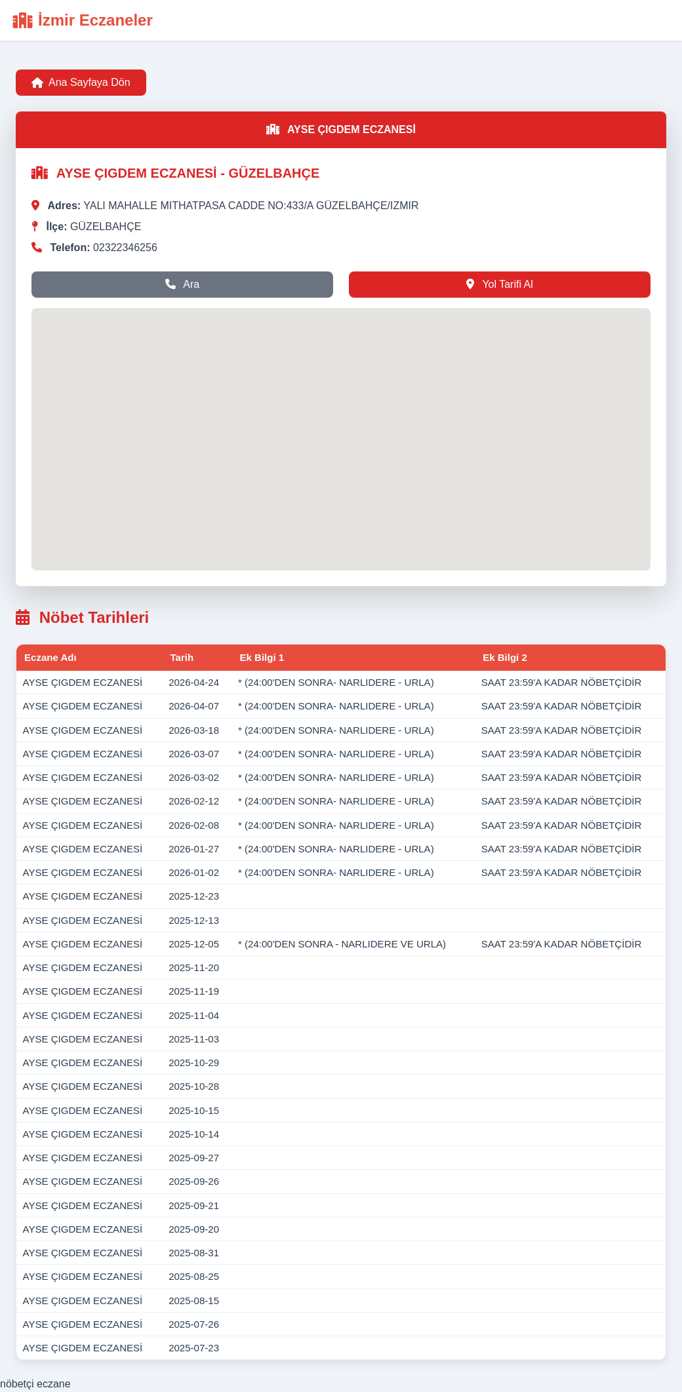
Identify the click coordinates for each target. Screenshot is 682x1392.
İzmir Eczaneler (83, 20)
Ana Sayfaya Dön (80, 82)
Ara (182, 284)
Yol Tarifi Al (499, 284)
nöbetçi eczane (35, 1383)
